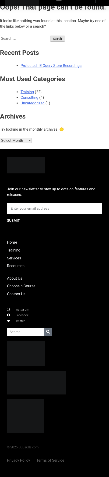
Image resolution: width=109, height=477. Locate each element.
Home (12, 242)
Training (27, 92)
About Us (14, 278)
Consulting (29, 97)
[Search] (48, 332)
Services (14, 258)
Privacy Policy (18, 460)
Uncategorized (33, 103)
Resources (16, 266)
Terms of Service (50, 460)
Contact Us (16, 294)
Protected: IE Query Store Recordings (51, 65)
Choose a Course (21, 286)
